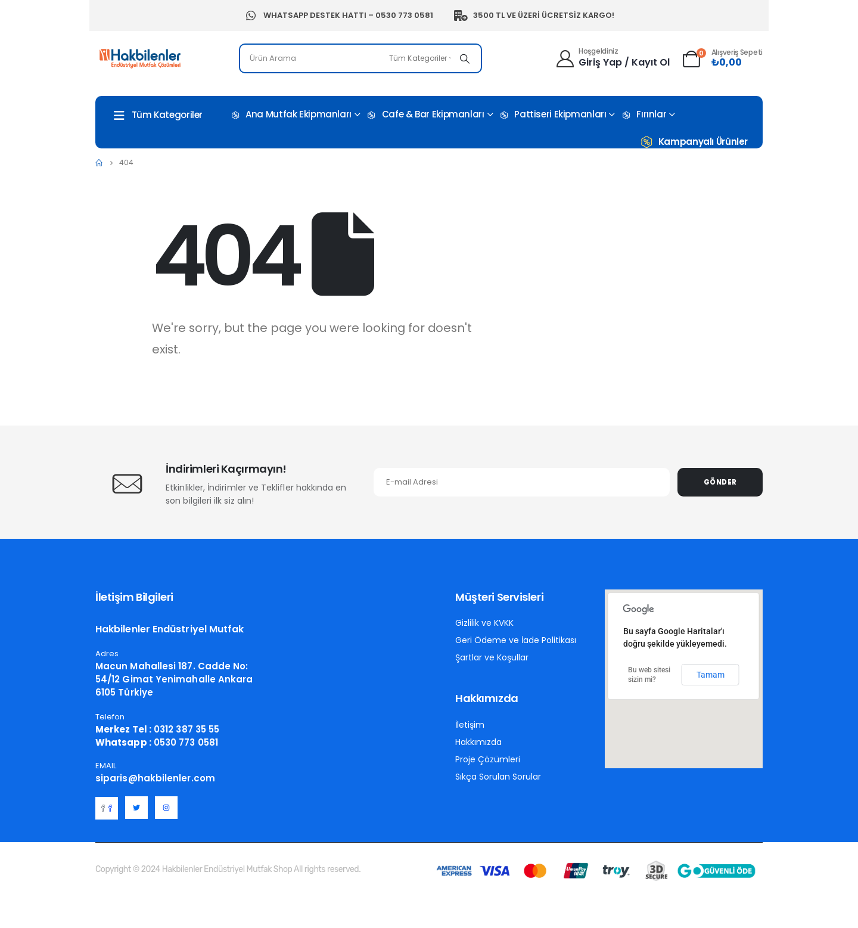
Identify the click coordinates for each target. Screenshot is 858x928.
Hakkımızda (478, 742)
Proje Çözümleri (487, 759)
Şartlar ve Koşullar (492, 657)
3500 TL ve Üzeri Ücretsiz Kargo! (533, 15)
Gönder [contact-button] (720, 482)
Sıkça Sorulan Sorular (498, 777)
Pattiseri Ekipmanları (552, 115)
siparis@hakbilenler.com (155, 778)
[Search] (465, 58)
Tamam (711, 674)
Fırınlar (643, 115)
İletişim (469, 725)
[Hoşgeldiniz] (612, 57)
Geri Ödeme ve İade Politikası (515, 640)
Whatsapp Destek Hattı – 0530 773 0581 (338, 15)
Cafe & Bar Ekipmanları (425, 115)
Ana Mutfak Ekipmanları (290, 115)
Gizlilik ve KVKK (484, 623)
